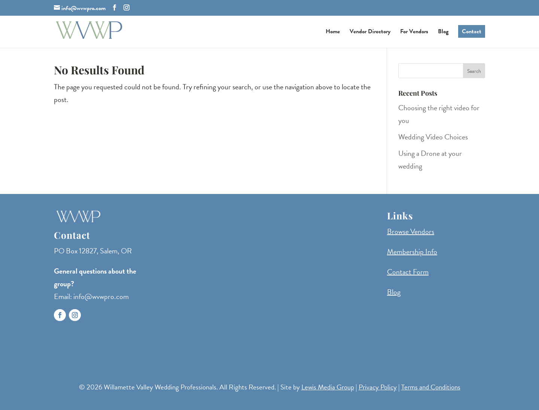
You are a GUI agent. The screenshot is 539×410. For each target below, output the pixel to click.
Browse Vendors (410, 231)
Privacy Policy (378, 387)
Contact (471, 31)
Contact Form (408, 271)
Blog (443, 32)
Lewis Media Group (327, 387)
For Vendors (414, 32)
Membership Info (412, 251)
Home (333, 32)
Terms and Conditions (430, 387)
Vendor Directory (370, 32)
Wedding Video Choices (433, 136)
